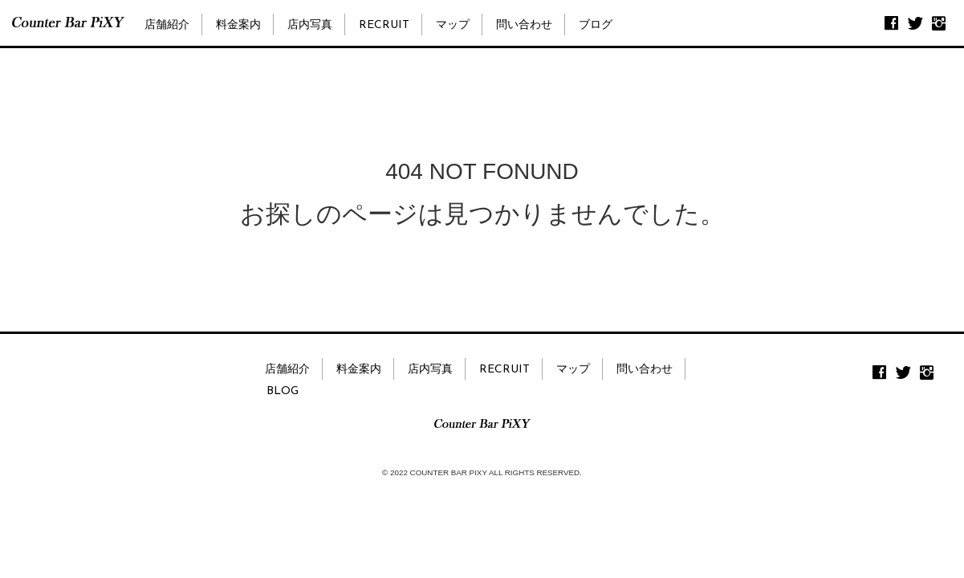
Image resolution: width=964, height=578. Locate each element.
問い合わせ (524, 25)
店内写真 (309, 25)
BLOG (282, 391)
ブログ (595, 25)
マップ (453, 25)
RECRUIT (384, 25)
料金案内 (238, 25)
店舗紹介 (166, 25)
